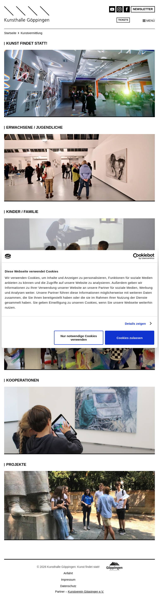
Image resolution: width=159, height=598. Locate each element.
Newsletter (143, 9)
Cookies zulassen (130, 337)
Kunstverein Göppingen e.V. (86, 591)
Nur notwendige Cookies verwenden (78, 337)
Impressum (68, 579)
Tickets (123, 19)
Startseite (10, 33)
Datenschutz (68, 586)
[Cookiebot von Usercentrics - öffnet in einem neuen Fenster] (136, 256)
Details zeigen (135, 323)
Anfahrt (68, 573)
